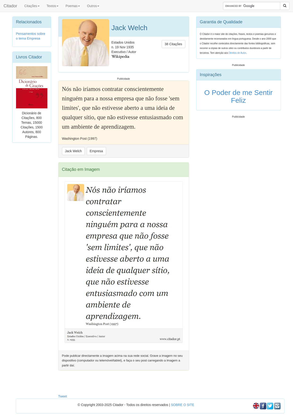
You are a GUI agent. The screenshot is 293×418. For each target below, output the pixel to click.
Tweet (62, 396)
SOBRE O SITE (182, 405)
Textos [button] (52, 6)
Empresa (96, 151)
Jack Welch (73, 151)
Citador (10, 6)
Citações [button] (31, 6)
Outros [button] (93, 6)
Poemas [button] (73, 6)
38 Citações (173, 44)
